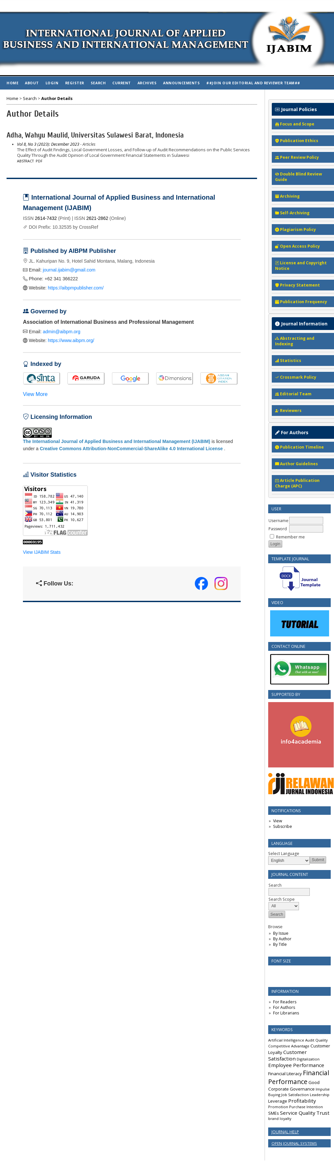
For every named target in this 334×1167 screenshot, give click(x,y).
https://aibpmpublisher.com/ (75, 287)
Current (121, 82)
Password (278, 529)
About (32, 82)
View (277, 821)
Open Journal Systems (294, 1143)
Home (12, 82)
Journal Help (285, 1132)
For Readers (284, 1002)
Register (74, 82)
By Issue (280, 933)
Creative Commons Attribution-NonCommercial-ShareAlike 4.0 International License (131, 448)
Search (98, 82)
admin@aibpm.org (62, 331)
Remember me (290, 537)
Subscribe (282, 826)
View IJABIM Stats (42, 552)
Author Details (57, 98)
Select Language (283, 853)
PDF (39, 161)
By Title (280, 944)
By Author (282, 939)
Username (278, 520)
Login (52, 82)
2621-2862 (97, 218)
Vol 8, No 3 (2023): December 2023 (48, 144)
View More (35, 394)
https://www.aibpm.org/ (71, 340)
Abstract (25, 161)
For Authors (284, 1007)
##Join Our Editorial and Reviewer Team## (253, 82)
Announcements (181, 82)
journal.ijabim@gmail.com (69, 269)
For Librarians (286, 1013)
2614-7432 (46, 218)
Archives (147, 82)
